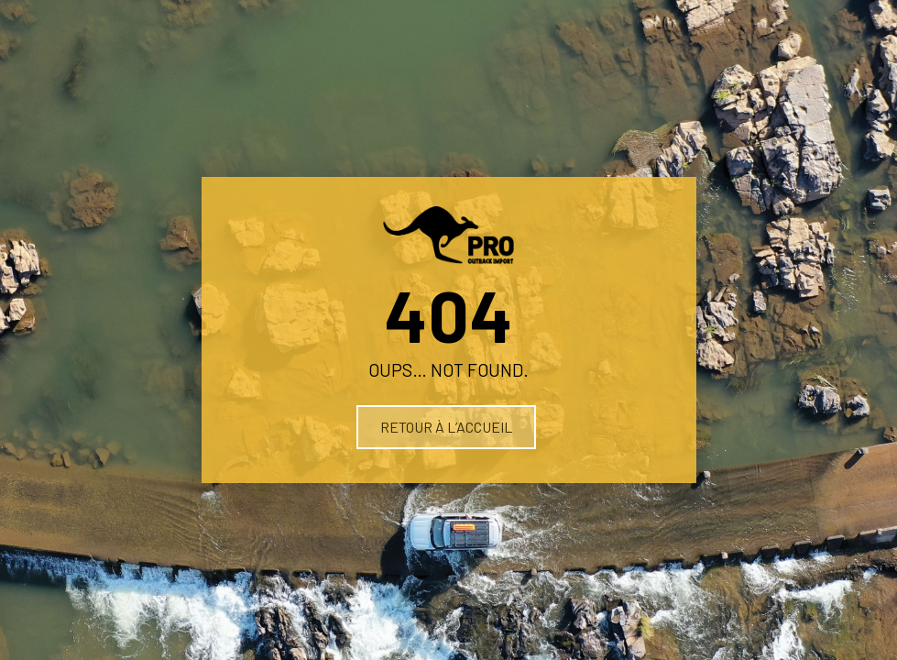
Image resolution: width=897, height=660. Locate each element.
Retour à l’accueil (446, 426)
